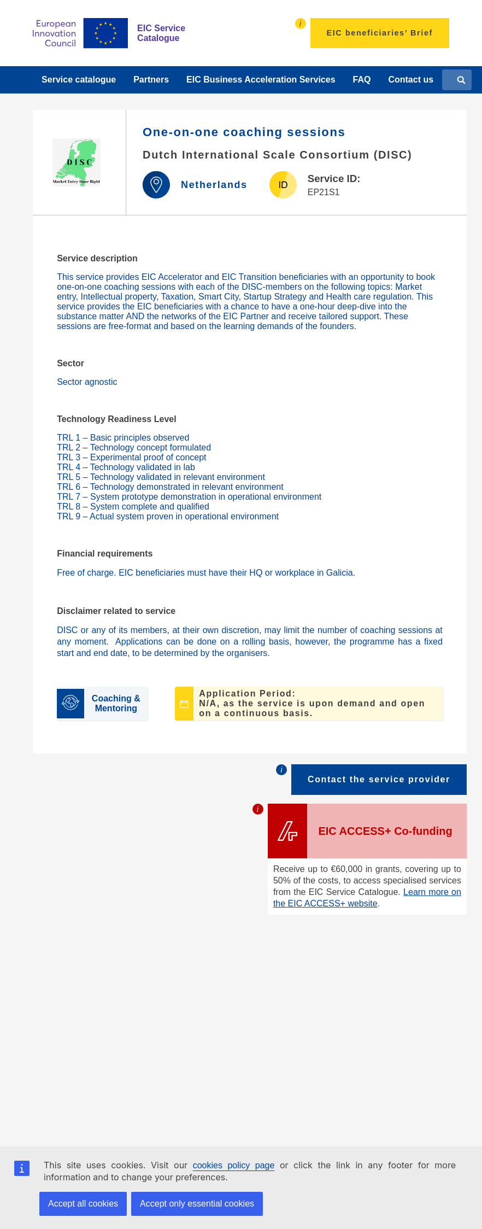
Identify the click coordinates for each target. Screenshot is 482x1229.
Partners (151, 79)
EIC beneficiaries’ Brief (380, 32)
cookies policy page (234, 1165)
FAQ (362, 79)
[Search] (461, 79)
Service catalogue (79, 79)
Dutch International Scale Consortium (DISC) (277, 155)
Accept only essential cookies (197, 1203)
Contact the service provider (379, 779)
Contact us (410, 79)
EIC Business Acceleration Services (260, 79)
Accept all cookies (83, 1203)
